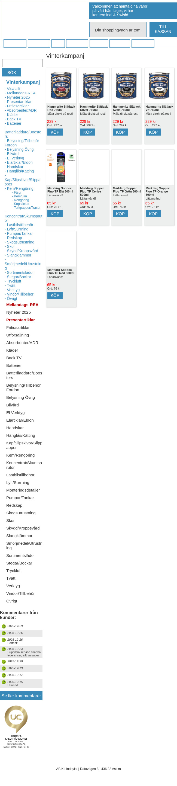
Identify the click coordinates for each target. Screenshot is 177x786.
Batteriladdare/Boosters (24, 375)
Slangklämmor (19, 535)
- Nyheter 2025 (17, 97)
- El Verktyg (14, 158)
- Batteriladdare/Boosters (23, 132)
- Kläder (11, 115)
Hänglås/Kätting (20, 435)
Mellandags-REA (22, 304)
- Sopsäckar (20, 204)
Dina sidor (142, 43)
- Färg (16, 192)
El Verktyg (15, 412)
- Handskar (14, 167)
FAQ (58, 43)
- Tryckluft (13, 281)
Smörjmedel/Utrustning (24, 545)
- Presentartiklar (18, 102)
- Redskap (13, 238)
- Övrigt (11, 298)
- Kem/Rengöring (19, 188)
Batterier (14, 365)
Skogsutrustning (21, 513)
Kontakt (98, 43)
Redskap (14, 505)
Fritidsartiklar (18, 327)
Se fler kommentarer (21, 696)
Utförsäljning (17, 335)
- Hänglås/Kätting (19, 171)
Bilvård (12, 405)
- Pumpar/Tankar (19, 233)
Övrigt (11, 601)
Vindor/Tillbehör (20, 593)
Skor (10, 520)
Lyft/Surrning (17, 482)
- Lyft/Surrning (16, 229)
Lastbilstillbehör (20, 475)
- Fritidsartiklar (17, 106)
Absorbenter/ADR (22, 342)
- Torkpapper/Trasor (26, 208)
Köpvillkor (38, 43)
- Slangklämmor (18, 255)
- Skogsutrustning (19, 242)
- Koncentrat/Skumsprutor (23, 216)
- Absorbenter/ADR (21, 110)
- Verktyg (12, 290)
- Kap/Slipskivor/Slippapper (23, 179)
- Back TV (13, 119)
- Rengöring (20, 200)
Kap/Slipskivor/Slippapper (24, 445)
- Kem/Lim (19, 196)
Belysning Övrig (20, 397)
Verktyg (13, 585)
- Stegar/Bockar (18, 277)
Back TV (14, 357)
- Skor (10, 246)
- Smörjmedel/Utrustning (23, 263)
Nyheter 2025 (18, 312)
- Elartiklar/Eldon (19, 162)
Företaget (77, 43)
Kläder (12, 350)
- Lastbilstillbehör (19, 225)
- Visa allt (12, 88)
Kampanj (119, 43)
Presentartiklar (20, 319)
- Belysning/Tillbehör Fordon (22, 143)
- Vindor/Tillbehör (19, 294)
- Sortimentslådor (19, 272)
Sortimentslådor (20, 555)
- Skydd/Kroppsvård (21, 251)
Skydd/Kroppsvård (23, 528)
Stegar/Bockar (19, 563)
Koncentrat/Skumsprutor (24, 465)
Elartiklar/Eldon (20, 420)
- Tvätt (10, 285)
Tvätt (10, 578)
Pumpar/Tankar (20, 497)
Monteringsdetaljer (23, 490)
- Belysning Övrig (19, 149)
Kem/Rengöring (20, 455)
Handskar (15, 427)
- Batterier (13, 123)
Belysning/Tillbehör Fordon (23, 387)
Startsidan (14, 43)
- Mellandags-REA (20, 93)
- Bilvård (12, 154)
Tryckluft (14, 570)
